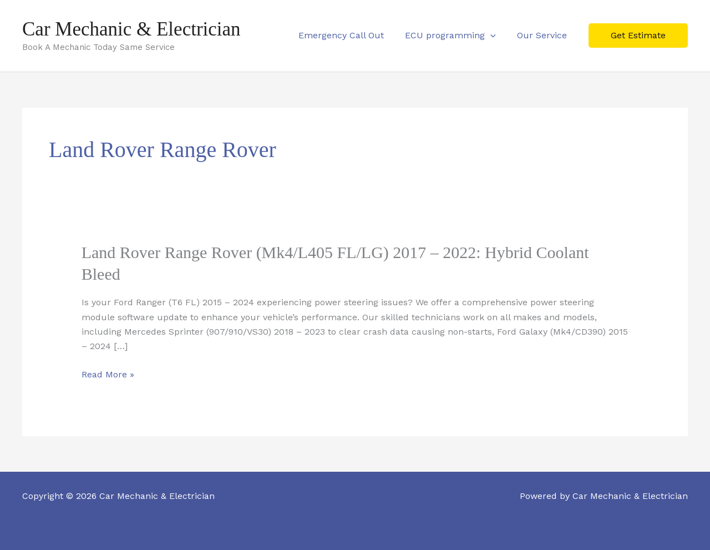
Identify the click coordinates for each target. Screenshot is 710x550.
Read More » (108, 374)
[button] (495, 35)
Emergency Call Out (349, 35)
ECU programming (455, 35)
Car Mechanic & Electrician (131, 29)
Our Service (544, 35)
